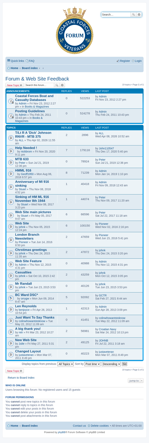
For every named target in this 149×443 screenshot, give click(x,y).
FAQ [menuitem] (31, 60)
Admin (23, 103)
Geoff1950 (27, 174)
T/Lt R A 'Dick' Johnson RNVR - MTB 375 (33, 134)
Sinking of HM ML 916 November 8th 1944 (32, 199)
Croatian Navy (107, 329)
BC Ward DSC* (26, 295)
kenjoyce (24, 309)
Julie (21, 343)
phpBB (61, 432)
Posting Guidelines (30, 111)
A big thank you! (28, 329)
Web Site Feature (28, 261)
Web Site (22, 223)
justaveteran (26, 354)
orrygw (25, 298)
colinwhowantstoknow (32, 321)
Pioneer (103, 223)
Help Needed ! (26, 148)
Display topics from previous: (48, 363)
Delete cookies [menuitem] (100, 425)
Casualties (23, 272)
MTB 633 (22, 159)
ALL (21, 140)
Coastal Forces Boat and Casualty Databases (34, 98)
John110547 (106, 148)
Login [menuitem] (138, 60)
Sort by (87, 363)
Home (14, 68)
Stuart (22, 189)
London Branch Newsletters (27, 236)
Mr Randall (23, 283)
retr (21, 332)
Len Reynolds (26, 306)
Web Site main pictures (33, 212)
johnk (22, 227)
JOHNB (103, 340)
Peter (22, 162)
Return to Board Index (21, 377)
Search (133, 14)
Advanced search (139, 14)
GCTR (103, 295)
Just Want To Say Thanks (35, 317)
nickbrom (26, 151)
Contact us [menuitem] (79, 425)
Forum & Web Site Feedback (37, 78)
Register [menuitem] (125, 60)
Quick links (17, 60)
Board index (30, 68)
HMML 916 (23, 170)
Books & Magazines (37, 106)
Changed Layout (28, 351)
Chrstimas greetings (31, 250)
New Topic (13, 85)
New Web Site (25, 340)
